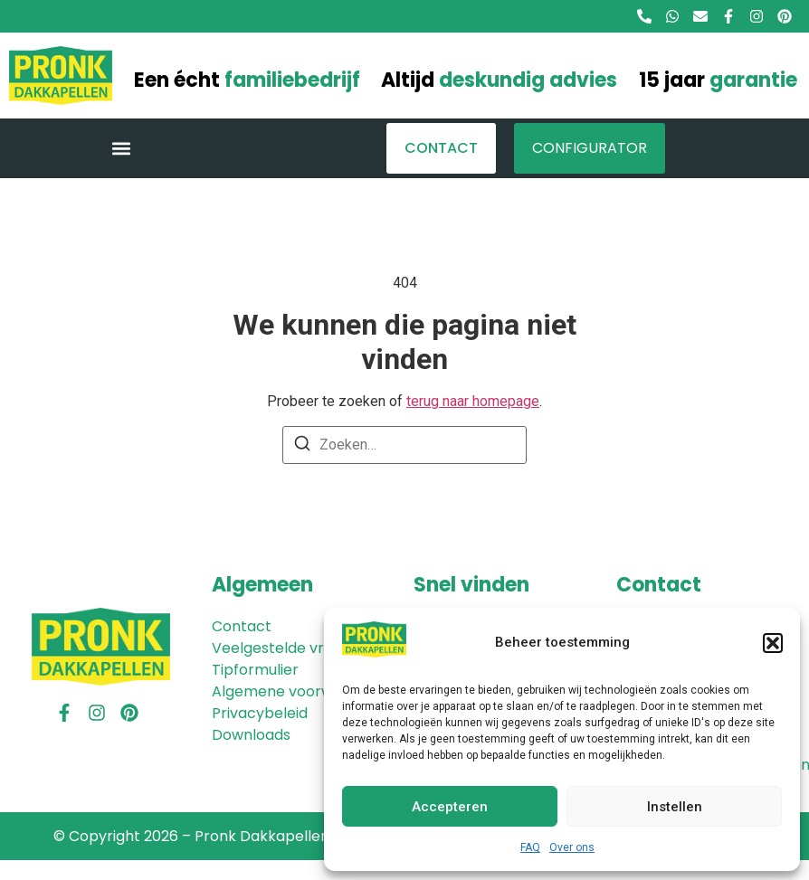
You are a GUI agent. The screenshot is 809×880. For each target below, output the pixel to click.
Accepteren (450, 807)
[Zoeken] (302, 446)
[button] (773, 643)
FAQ (530, 847)
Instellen (674, 807)
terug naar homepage (472, 401)
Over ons (572, 847)
